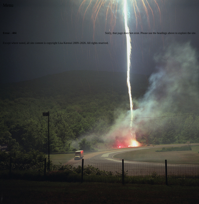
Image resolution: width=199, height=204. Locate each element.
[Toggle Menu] (8, 5)
